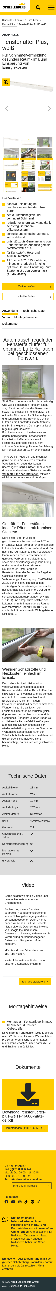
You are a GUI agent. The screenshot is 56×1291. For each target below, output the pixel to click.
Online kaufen (26, 286)
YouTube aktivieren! (33, 981)
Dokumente (9, 323)
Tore (43, 1235)
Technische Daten (34, 310)
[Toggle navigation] (51, 7)
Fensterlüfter (9, 24)
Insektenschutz (20, 1238)
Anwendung (10, 310)
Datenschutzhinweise (17, 933)
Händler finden (26, 296)
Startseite (7, 20)
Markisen (29, 1235)
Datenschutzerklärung (27, 963)
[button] (6, 108)
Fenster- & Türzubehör (27, 20)
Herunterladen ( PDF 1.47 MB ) (23, 1128)
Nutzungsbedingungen (26, 916)
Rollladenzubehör (21, 1242)
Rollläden (16, 1235)
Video (6, 317)
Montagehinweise (26, 317)
